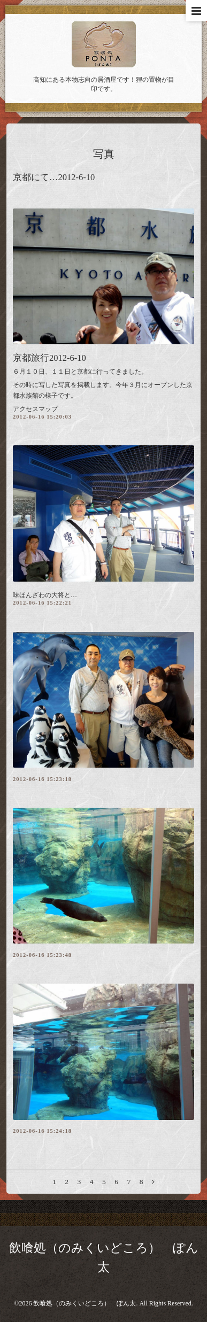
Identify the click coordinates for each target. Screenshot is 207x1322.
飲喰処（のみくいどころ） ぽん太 (84, 1303)
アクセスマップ (35, 409)
